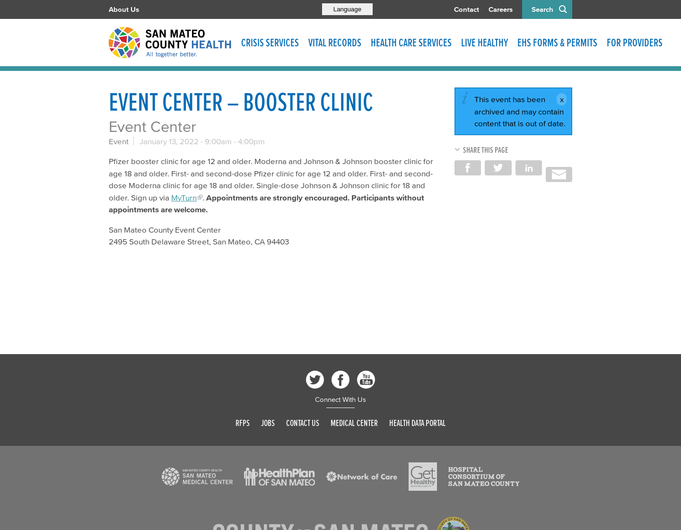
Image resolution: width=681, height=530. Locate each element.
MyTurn (184, 197)
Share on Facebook (467, 167)
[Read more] (197, 477)
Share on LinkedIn (528, 167)
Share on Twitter (498, 167)
